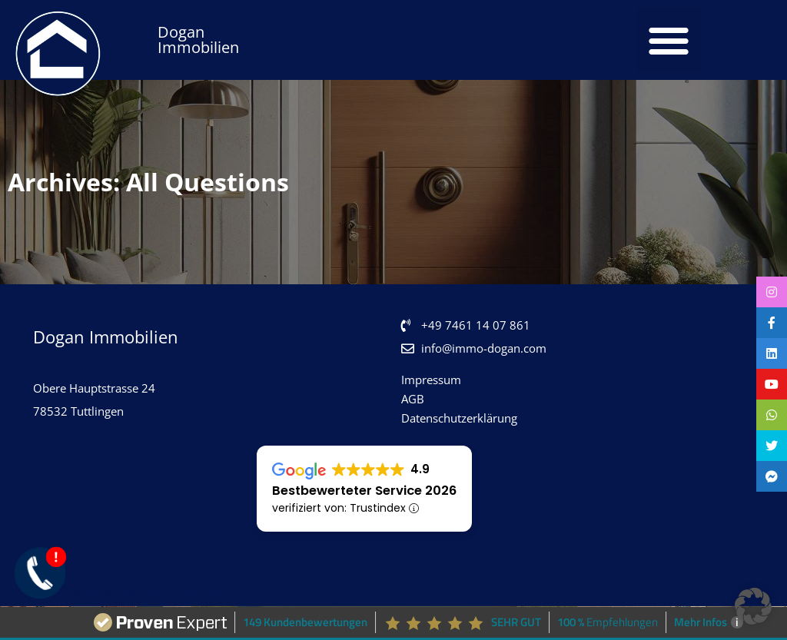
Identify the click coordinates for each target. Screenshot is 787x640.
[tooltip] (771, 292)
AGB (412, 398)
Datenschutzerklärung (459, 418)
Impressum (431, 379)
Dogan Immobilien (198, 40)
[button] (668, 40)
